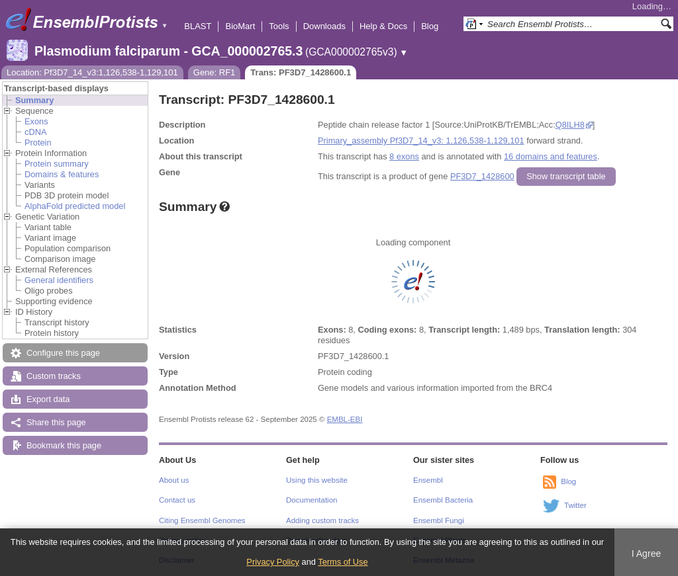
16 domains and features (550, 156)
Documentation (311, 500)
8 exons (404, 156)
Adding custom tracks (322, 520)
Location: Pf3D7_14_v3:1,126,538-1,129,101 (92, 72)
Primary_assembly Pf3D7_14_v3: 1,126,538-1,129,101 (421, 140)
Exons (36, 121)
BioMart (240, 26)
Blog (429, 26)
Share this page (56, 422)
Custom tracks (53, 376)
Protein (38, 142)
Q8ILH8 (570, 125)
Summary (34, 100)
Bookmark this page (63, 445)
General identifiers (58, 280)
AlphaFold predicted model (74, 206)
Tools (279, 26)
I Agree (646, 553)
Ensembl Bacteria (443, 500)
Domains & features (61, 174)
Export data (48, 399)
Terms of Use (342, 562)
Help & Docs (383, 26)
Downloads (324, 26)
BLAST (197, 26)
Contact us (177, 500)
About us (174, 480)
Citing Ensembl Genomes (202, 520)
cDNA (35, 132)
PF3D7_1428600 (482, 176)
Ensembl (428, 480)
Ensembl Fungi (438, 520)
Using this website (317, 480)
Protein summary (56, 164)
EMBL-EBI (345, 419)
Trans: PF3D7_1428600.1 (300, 72)
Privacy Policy (272, 562)
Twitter (575, 505)
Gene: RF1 (214, 72)
